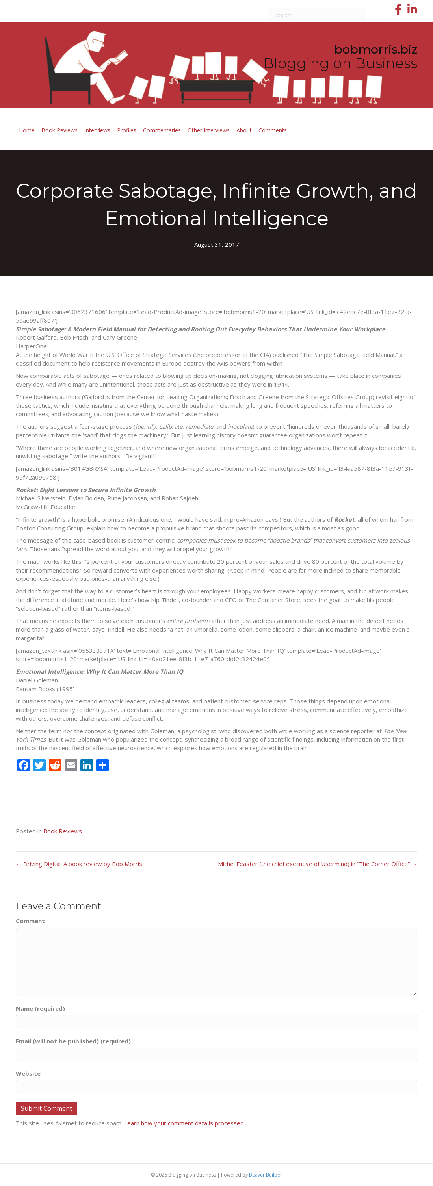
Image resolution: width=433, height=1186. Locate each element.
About (244, 130)
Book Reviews (59, 130)
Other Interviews (209, 130)
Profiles (126, 130)
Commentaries (162, 130)
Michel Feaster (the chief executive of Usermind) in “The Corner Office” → (317, 864)
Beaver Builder (265, 1174)
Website (28, 1073)
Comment (30, 921)
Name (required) (40, 1008)
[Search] (317, 14)
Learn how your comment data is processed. (184, 1123)
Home (27, 130)
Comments (272, 130)
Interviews (97, 130)
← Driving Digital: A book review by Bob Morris (79, 864)
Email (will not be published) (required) (73, 1041)
